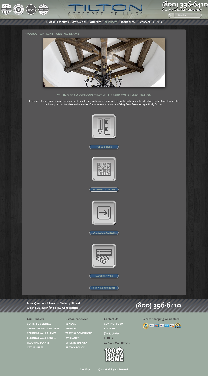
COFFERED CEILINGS (39, 323)
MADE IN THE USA (76, 342)
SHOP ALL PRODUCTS (57, 22)
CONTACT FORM (113, 323)
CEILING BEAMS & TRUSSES (43, 328)
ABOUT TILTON (128, 22)
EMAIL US (109, 328)
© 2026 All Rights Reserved (113, 369)
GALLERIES (95, 22)
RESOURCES (111, 22)
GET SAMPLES (79, 22)
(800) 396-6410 (185, 4)
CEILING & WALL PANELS (41, 338)
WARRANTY (72, 338)
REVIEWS (70, 323)
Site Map (85, 369)
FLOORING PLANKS (38, 342)
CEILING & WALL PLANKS (41, 333)
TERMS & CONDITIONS (78, 333)
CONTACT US (147, 22)
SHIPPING (71, 328)
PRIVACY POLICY (74, 347)
